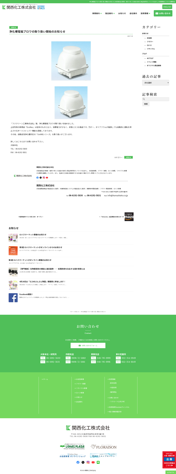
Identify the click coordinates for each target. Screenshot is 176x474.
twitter (41, 178)
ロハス (149, 45)
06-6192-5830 (81, 436)
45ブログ (150, 58)
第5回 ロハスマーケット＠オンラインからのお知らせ (40, 247)
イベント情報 (151, 62)
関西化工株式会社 (90, 470)
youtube (47, 178)
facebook (37, 178)
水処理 (149, 38)
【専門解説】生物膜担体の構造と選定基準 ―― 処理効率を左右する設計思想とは (52, 268)
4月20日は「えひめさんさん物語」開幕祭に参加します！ (42, 281)
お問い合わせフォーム (89, 345)
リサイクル (151, 49)
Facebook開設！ (26, 294)
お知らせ (145, 33)
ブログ (144, 53)
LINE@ (98, 462)
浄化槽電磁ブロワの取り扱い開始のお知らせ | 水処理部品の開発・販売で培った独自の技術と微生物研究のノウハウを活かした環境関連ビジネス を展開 (131, 1)
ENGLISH (167, 6)
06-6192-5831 (99, 436)
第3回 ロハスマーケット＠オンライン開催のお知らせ (30, 260)
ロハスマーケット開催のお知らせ (32, 234)
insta (44, 178)
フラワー (150, 41)
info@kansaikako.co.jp (117, 195)
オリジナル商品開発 (154, 65)
